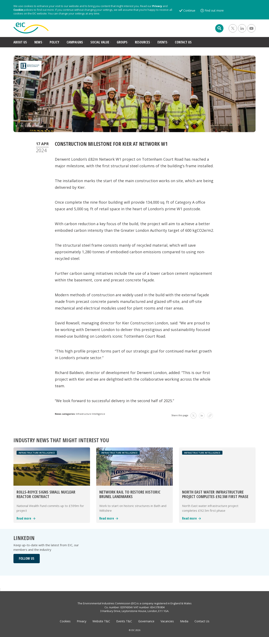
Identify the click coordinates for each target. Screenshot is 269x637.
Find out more (214, 10)
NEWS (38, 42)
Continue (189, 10)
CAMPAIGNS (75, 42)
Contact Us (202, 621)
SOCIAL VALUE (99, 42)
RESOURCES (142, 42)
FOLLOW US (26, 558)
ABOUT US (20, 42)
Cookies (65, 621)
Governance (146, 621)
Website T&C (101, 621)
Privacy (157, 6)
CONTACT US (183, 42)
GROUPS (122, 42)
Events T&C (124, 621)
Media (184, 621)
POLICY (54, 42)
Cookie (18, 10)
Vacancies (167, 621)
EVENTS (162, 42)
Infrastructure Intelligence (90, 413)
